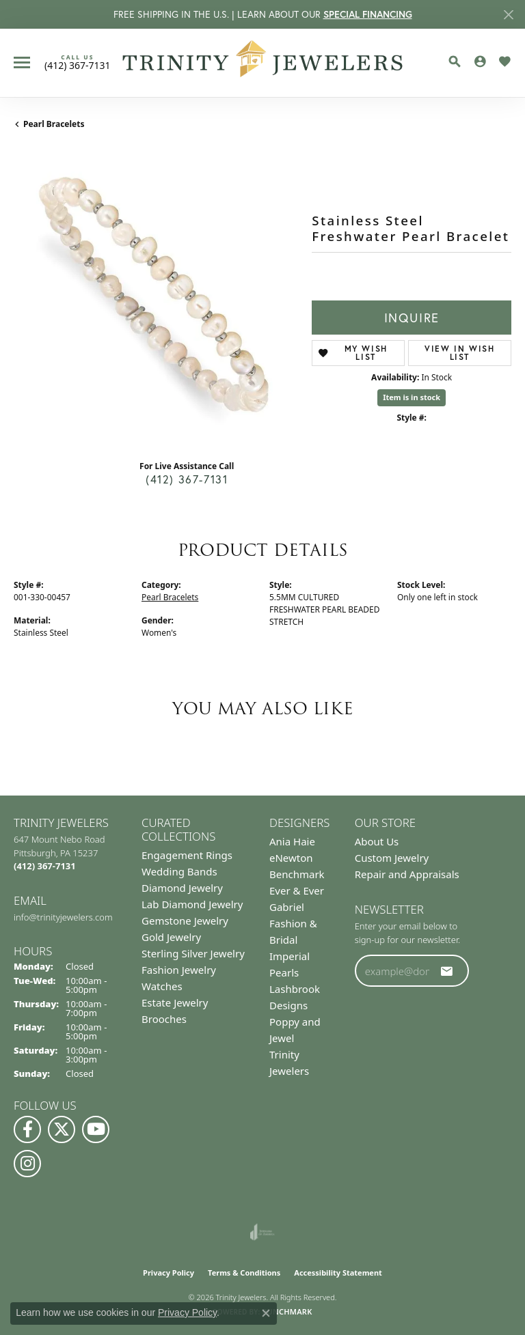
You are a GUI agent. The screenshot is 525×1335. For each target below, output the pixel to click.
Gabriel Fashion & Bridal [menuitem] (293, 923)
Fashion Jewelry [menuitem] (179, 969)
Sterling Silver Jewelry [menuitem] (193, 953)
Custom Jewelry (392, 858)
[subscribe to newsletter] (447, 971)
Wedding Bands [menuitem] (179, 871)
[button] (454, 61)
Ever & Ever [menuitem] (296, 890)
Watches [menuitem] (162, 986)
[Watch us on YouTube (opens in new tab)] (95, 1129)
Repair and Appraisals (407, 874)
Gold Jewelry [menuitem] (171, 937)
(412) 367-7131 (187, 479)
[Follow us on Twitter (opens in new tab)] (61, 1129)
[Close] (508, 14)
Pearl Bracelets (54, 124)
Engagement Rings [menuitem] (187, 855)
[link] (77, 62)
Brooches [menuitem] (164, 1019)
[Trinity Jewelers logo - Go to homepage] (263, 63)
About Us (377, 841)
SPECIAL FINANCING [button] (367, 14)
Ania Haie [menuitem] (292, 841)
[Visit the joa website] (262, 1232)
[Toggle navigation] (22, 62)
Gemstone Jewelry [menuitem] (185, 920)
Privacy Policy (168, 1272)
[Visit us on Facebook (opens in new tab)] (27, 1129)
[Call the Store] (45, 866)
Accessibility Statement (338, 1272)
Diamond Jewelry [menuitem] (182, 888)
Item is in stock (411, 397)
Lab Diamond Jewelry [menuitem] (192, 904)
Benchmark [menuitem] (297, 874)
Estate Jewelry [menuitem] (175, 1002)
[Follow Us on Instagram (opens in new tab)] (27, 1163)
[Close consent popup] (266, 1313)
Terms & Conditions (244, 1272)
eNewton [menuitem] (291, 858)
